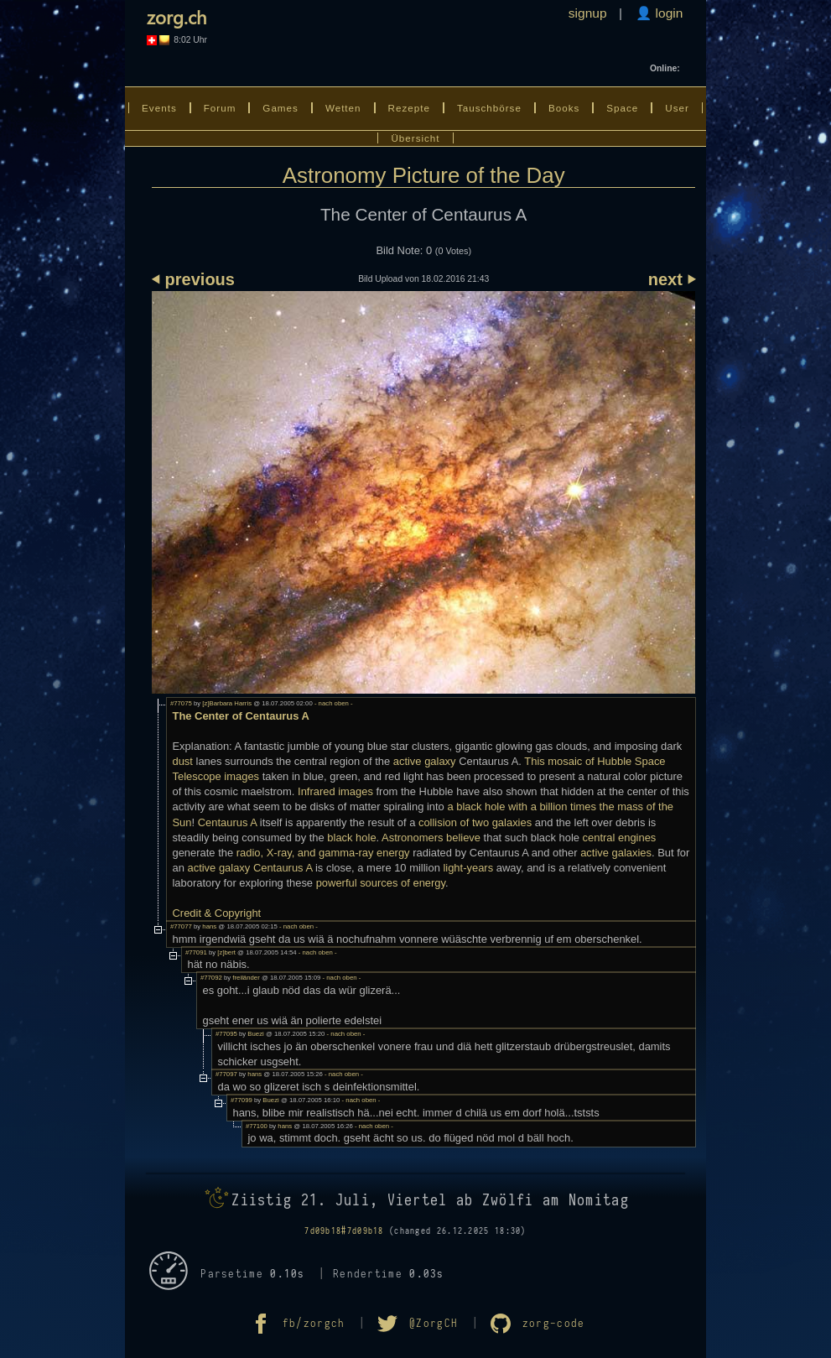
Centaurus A (227, 822)
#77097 (226, 1074)
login (667, 13)
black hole (351, 837)
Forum (220, 107)
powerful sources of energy (380, 883)
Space (622, 107)
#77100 (256, 1126)
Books (563, 107)
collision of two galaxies (475, 822)
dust (182, 761)
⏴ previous (193, 279)
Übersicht (415, 138)
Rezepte (409, 107)
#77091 (196, 952)
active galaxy (424, 761)
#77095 (226, 1034)
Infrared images (335, 791)
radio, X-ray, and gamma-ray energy (323, 852)
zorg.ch (176, 16)
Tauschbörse (489, 107)
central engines (620, 837)
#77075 (181, 703)
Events (159, 107)
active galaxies (616, 852)
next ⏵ (672, 279)
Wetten (343, 107)
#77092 (211, 977)
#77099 (241, 1100)
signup (588, 13)
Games (280, 107)
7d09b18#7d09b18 (343, 1230)
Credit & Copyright (216, 913)
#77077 (181, 926)
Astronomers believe (431, 837)
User (677, 107)
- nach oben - (333, 703)
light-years (468, 867)
